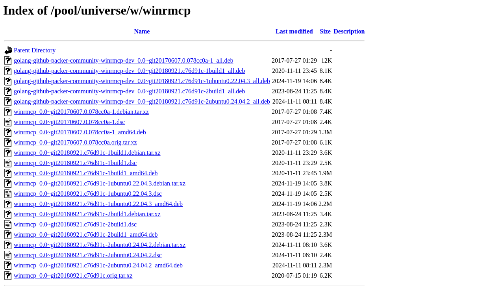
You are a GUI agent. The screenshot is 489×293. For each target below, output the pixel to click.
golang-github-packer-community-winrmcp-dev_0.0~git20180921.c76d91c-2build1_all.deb (129, 91)
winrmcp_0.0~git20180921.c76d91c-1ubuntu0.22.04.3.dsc (88, 193)
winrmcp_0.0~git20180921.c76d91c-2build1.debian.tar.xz (87, 214)
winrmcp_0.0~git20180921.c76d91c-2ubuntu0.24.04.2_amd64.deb (98, 265)
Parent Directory (35, 50)
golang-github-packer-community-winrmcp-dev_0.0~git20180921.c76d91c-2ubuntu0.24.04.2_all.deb (142, 101)
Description (349, 31)
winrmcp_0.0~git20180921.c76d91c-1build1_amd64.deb (86, 173)
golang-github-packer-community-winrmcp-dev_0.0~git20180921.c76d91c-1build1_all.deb (129, 70)
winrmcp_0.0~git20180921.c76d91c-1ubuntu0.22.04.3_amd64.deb (98, 203)
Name (142, 31)
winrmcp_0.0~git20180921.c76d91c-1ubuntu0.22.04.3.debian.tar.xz (99, 183)
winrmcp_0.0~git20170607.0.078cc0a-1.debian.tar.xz (81, 111)
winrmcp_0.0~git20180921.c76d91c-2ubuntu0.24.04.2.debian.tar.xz (99, 244)
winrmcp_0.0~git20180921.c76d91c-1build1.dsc (75, 162)
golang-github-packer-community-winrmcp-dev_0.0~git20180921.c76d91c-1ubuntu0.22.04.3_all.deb (142, 81)
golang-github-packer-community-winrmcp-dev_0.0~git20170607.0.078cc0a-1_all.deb (123, 60)
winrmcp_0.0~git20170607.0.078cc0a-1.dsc (69, 122)
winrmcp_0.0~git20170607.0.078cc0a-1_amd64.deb (80, 132)
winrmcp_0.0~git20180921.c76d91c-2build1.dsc (75, 224)
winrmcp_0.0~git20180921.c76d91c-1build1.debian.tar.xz (87, 152)
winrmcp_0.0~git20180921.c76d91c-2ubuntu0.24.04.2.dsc (88, 255)
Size (325, 31)
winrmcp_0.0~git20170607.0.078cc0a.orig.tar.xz (75, 142)
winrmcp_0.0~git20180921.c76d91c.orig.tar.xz (73, 275)
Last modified (294, 31)
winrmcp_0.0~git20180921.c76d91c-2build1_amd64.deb (86, 234)
